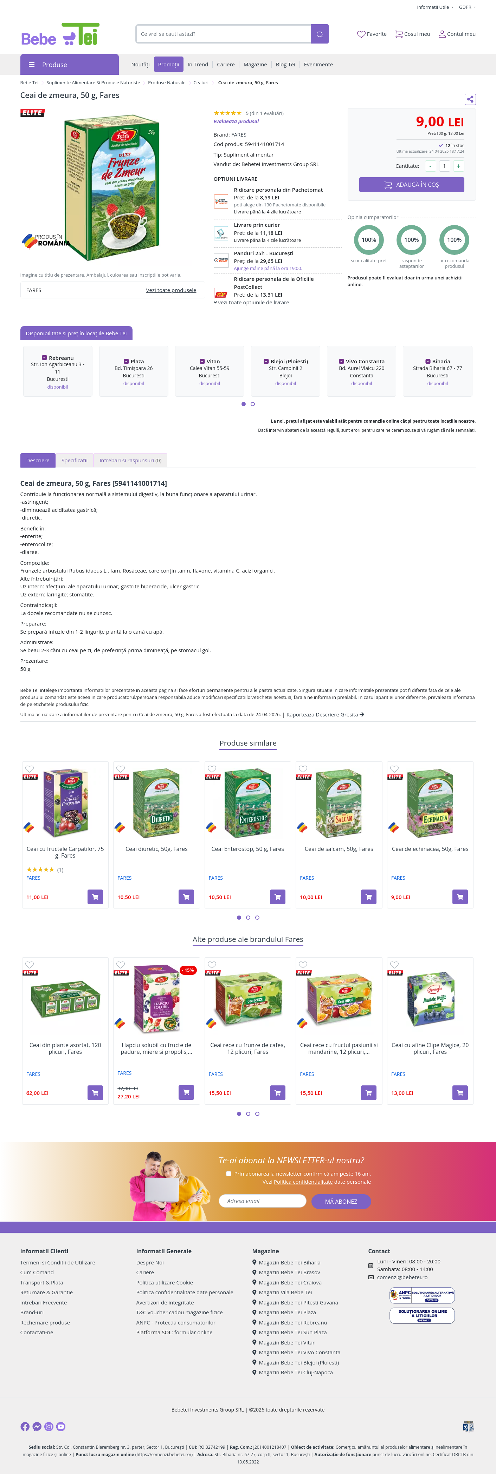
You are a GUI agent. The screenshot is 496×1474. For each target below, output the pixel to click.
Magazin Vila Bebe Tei (282, 1292)
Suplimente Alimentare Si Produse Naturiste (93, 82)
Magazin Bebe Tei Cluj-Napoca (292, 1372)
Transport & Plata (41, 1282)
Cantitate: (407, 165)
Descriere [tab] (38, 460)
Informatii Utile (433, 7)
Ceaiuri (201, 82)
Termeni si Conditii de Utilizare (57, 1262)
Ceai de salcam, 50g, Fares (339, 849)
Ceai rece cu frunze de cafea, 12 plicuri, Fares (247, 1048)
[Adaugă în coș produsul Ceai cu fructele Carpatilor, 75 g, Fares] (95, 897)
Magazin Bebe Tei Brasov (286, 1272)
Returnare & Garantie (46, 1292)
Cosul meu (412, 32)
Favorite (372, 34)
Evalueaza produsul (236, 121)
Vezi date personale (317, 1181)
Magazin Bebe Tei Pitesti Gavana (295, 1302)
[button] (243, 404)
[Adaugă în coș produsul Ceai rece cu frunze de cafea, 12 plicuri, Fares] (277, 1092)
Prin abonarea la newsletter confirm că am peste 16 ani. (302, 1173)
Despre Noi (150, 1262)
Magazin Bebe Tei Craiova (287, 1282)
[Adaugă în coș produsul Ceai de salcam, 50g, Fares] (368, 897)
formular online (193, 1332)
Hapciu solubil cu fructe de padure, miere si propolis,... (156, 1048)
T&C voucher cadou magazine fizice (179, 1312)
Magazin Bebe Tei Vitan (284, 1342)
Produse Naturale (167, 82)
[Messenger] (36, 1426)
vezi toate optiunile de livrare (251, 302)
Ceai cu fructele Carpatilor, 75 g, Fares (65, 852)
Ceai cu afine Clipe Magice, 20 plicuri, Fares (430, 1048)
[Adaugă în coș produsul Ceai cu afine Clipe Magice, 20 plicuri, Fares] (460, 1092)
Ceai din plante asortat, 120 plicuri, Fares (65, 1048)
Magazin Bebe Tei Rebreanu (289, 1322)
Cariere (145, 1272)
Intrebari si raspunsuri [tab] (130, 460)
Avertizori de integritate (165, 1302)
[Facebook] (25, 1426)
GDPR (465, 7)
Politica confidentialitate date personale (184, 1292)
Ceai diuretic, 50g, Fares (156, 849)
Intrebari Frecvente (43, 1302)
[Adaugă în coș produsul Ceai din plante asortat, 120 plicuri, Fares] (95, 1092)
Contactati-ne (36, 1332)
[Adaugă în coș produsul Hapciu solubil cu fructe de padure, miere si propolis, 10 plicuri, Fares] (186, 1092)
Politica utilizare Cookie (164, 1282)
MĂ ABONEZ (341, 1201)
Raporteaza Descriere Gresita (325, 714)
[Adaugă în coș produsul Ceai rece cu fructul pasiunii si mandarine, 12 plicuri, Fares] (368, 1092)
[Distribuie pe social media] (470, 99)
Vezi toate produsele (171, 289)
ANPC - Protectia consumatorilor (176, 1322)
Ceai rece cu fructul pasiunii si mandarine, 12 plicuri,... (339, 1048)
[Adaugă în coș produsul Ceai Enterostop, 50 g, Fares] (277, 897)
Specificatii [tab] (75, 460)
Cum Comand (37, 1272)
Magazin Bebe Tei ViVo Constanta (296, 1352)
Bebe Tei (29, 82)
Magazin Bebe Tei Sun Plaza (289, 1332)
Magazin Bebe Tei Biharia (286, 1262)
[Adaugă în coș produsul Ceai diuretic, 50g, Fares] (186, 897)
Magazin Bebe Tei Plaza (284, 1312)
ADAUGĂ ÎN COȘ (411, 185)
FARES (238, 134)
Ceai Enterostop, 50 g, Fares (248, 849)
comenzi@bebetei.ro (402, 1277)
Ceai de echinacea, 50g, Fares (430, 849)
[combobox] (223, 34)
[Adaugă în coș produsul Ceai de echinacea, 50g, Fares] (460, 897)
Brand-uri (32, 1312)
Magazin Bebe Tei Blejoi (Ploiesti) (295, 1362)
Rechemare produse (45, 1322)
